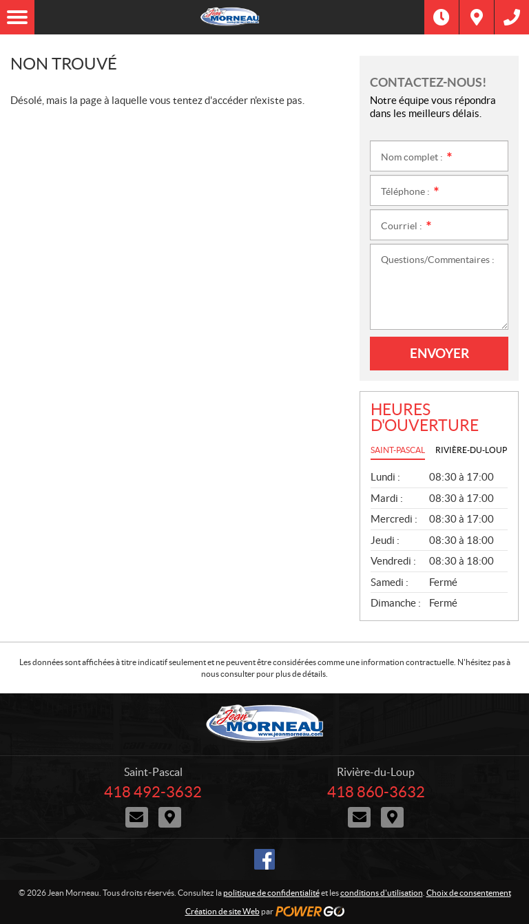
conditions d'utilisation (381, 892)
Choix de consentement (468, 892)
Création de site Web (222, 911)
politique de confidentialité (271, 892)
